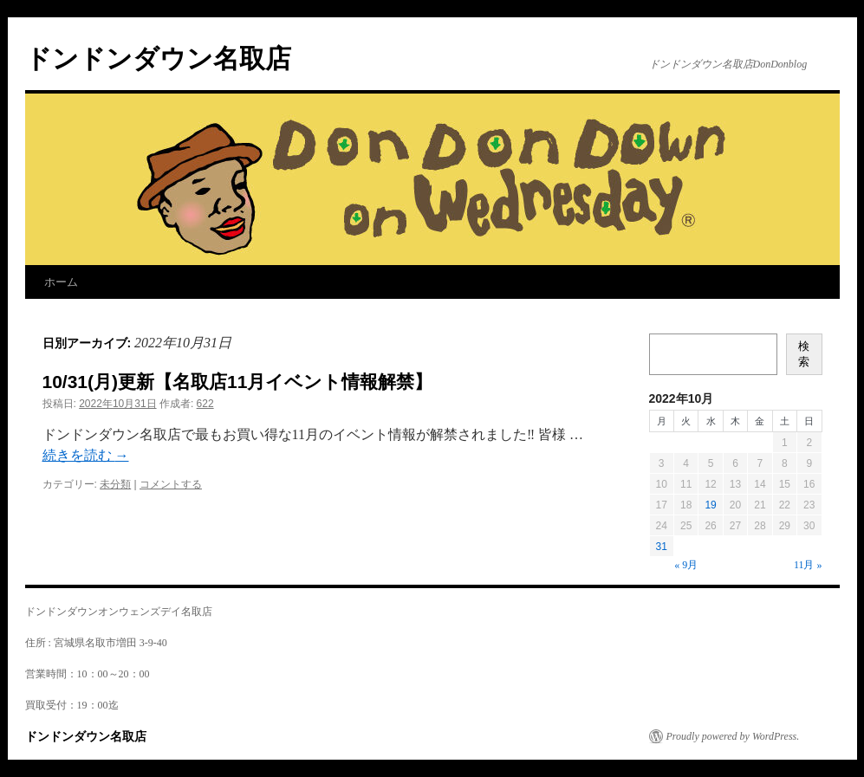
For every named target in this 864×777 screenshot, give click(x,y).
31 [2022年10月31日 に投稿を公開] (661, 547)
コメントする (171, 484)
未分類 (115, 484)
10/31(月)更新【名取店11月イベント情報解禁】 (237, 382)
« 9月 (686, 565)
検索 (803, 354)
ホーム (61, 281)
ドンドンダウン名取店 (158, 58)
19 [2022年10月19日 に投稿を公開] (710, 505)
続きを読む (85, 455)
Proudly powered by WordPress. (733, 736)
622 (205, 404)
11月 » (808, 565)
